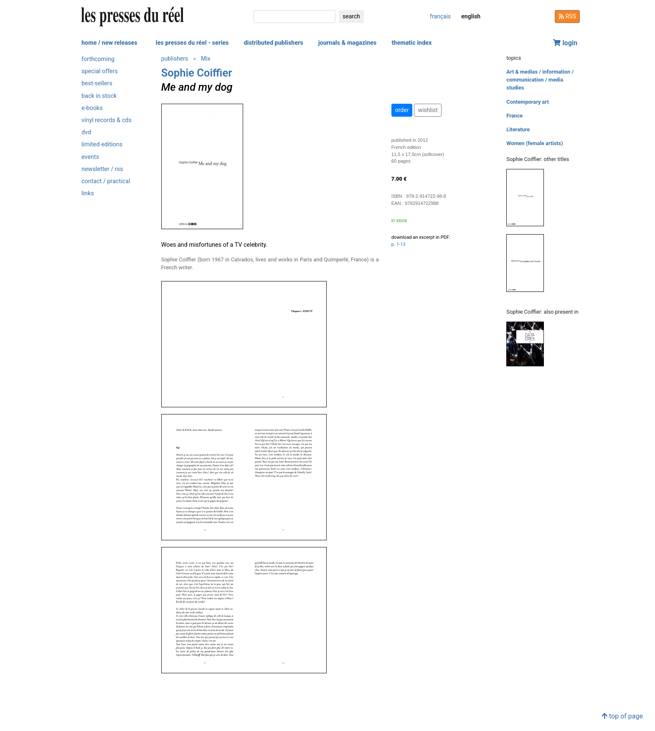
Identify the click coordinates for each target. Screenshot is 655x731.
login (565, 43)
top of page (622, 716)
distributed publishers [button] (273, 42)
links (87, 193)
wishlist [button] (427, 110)
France (514, 115)
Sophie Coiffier (196, 72)
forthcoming (97, 59)
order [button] (402, 110)
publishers (174, 58)
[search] (294, 16)
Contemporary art (527, 102)
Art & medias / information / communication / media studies (540, 80)
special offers (99, 71)
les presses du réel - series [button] (192, 42)
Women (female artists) (534, 143)
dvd (86, 132)
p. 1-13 (398, 244)
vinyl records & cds (106, 120)
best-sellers (96, 83)
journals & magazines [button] (347, 42)
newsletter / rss (102, 169)
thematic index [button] (411, 42)
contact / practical (105, 181)
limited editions (101, 144)
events (90, 157)
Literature (518, 129)
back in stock (99, 96)
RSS (567, 16)
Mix (206, 58)
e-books (92, 108)
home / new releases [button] (109, 42)
